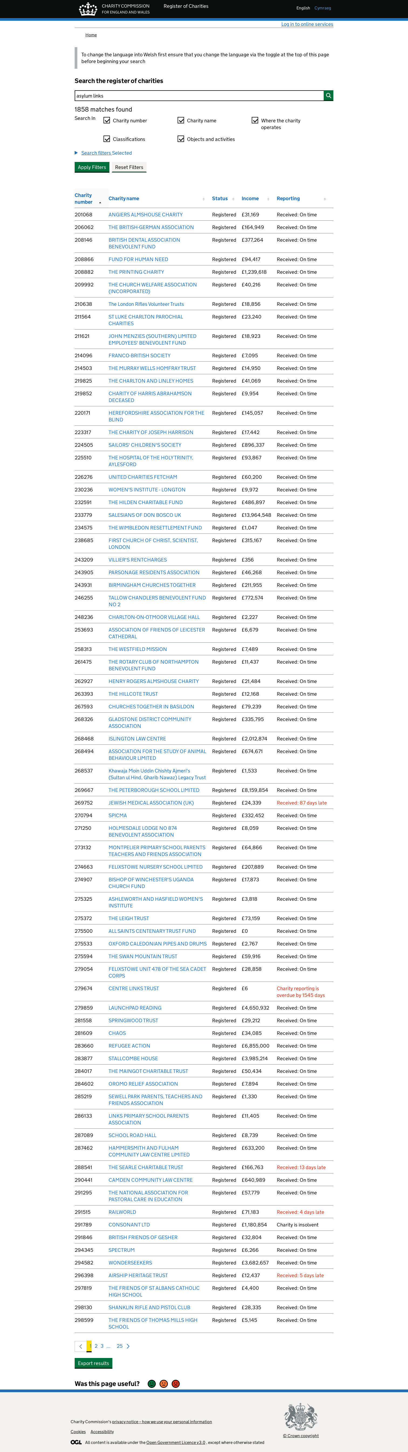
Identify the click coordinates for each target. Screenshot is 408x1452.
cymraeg (322, 8)
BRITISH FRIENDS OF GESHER (143, 1237)
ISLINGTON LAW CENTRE (137, 739)
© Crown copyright (301, 1435)
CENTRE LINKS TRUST (134, 988)
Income (250, 198)
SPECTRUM (122, 1250)
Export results (93, 1363)
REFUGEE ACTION (129, 1046)
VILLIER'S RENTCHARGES (138, 560)
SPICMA (118, 815)
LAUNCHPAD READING (135, 1008)
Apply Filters (92, 167)
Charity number (130, 120)
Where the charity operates (280, 123)
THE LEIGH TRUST (129, 918)
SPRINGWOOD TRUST (133, 1020)
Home (91, 34)
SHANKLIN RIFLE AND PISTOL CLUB (149, 1307)
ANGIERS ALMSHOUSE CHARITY (146, 215)
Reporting (288, 198)
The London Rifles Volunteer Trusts (146, 304)
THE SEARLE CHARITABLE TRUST (146, 1167)
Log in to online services (307, 24)
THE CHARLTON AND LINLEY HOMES (151, 381)
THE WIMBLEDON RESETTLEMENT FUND (155, 528)
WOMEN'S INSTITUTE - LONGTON (147, 490)
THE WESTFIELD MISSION (138, 649)
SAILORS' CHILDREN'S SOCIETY (145, 445)
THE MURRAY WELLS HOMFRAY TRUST (152, 368)
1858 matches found (103, 109)
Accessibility (102, 1431)
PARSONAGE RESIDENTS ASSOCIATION (154, 572)
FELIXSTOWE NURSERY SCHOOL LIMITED (156, 867)
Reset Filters (129, 167)
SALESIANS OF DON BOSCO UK (145, 515)
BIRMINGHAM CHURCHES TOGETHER (152, 585)
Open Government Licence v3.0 (175, 1442)
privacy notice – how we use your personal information (162, 1421)
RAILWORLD (122, 1212)
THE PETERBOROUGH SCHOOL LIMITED (154, 790)
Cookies (78, 1431)
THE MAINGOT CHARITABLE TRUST (148, 1071)
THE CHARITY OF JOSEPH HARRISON (151, 432)
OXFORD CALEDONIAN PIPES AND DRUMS (158, 944)
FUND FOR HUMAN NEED (138, 259)
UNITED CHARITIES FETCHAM (143, 477)
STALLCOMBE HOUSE (133, 1058)
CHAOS (117, 1033)
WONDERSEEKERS (130, 1263)
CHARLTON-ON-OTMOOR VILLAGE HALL (154, 617)
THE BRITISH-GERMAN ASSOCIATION (151, 227)
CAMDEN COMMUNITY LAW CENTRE (151, 1180)
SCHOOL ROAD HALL (132, 1135)
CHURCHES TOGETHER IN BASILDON (151, 707)
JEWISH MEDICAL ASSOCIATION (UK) (151, 803)
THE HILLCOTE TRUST (133, 694)
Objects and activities (211, 139)
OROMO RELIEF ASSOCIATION (143, 1084)
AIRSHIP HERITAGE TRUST (138, 1275)
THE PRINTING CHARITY (136, 272)
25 (120, 1347)
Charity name (201, 120)
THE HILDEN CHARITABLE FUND (146, 502)
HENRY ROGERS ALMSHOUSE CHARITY (154, 681)
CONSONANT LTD (129, 1225)
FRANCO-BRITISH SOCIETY (140, 355)
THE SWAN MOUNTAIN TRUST (143, 956)
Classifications (129, 139)
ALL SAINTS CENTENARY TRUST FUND (152, 931)
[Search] (204, 95)
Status (220, 198)
